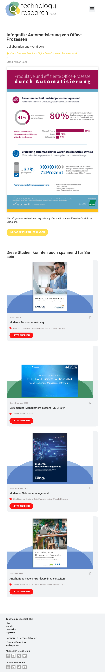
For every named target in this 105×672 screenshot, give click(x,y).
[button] (92, 9)
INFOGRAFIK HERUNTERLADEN (27, 232)
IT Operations (57, 584)
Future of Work (69, 53)
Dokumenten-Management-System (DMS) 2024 (37, 407)
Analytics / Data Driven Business (26, 328)
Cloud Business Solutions (23, 53)
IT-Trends (56, 499)
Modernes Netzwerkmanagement (29, 493)
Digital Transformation (49, 53)
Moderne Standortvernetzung (26, 322)
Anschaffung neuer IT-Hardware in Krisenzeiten (37, 578)
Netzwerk (61, 328)
